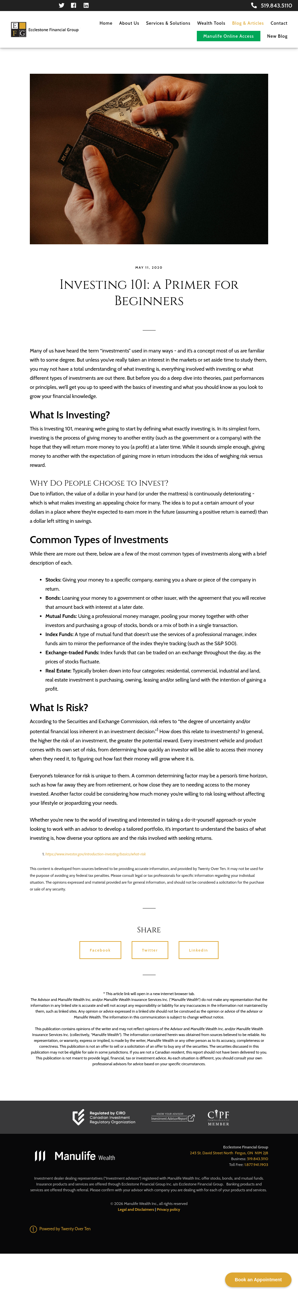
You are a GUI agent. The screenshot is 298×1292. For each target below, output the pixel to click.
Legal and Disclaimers (136, 1209)
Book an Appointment (258, 1279)
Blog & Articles (248, 23)
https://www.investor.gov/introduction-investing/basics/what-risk (95, 853)
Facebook (100, 950)
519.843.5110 (271, 5)
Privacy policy (168, 1209)
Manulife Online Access (228, 36)
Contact (279, 23)
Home (106, 23)
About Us (129, 23)
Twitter (150, 950)
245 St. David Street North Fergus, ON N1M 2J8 (229, 1152)
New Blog (277, 36)
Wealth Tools (211, 23)
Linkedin (198, 950)
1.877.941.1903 (256, 1164)
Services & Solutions (168, 23)
